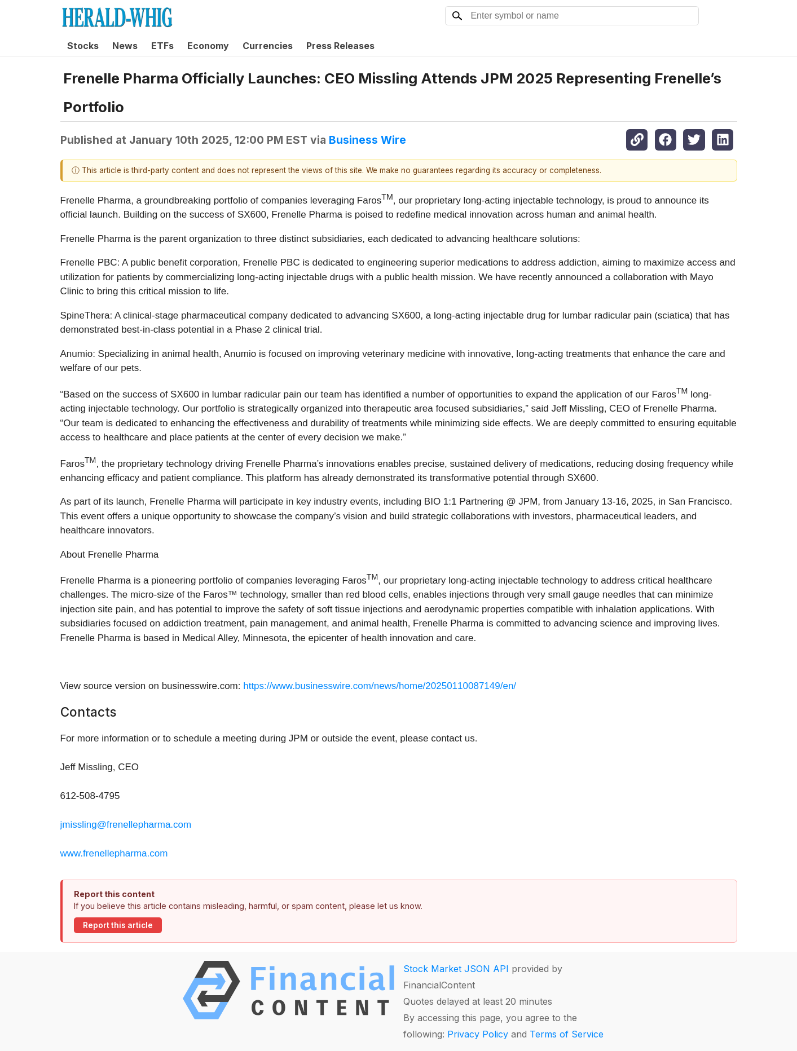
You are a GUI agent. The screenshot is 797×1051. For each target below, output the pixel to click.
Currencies (268, 45)
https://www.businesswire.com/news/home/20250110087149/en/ (379, 686)
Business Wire (367, 140)
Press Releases (340, 45)
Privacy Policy (477, 1034)
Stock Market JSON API (456, 968)
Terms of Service (567, 1034)
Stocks (83, 45)
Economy (208, 45)
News (125, 45)
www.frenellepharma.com (114, 853)
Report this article (118, 925)
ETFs (162, 45)
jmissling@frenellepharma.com (126, 824)
